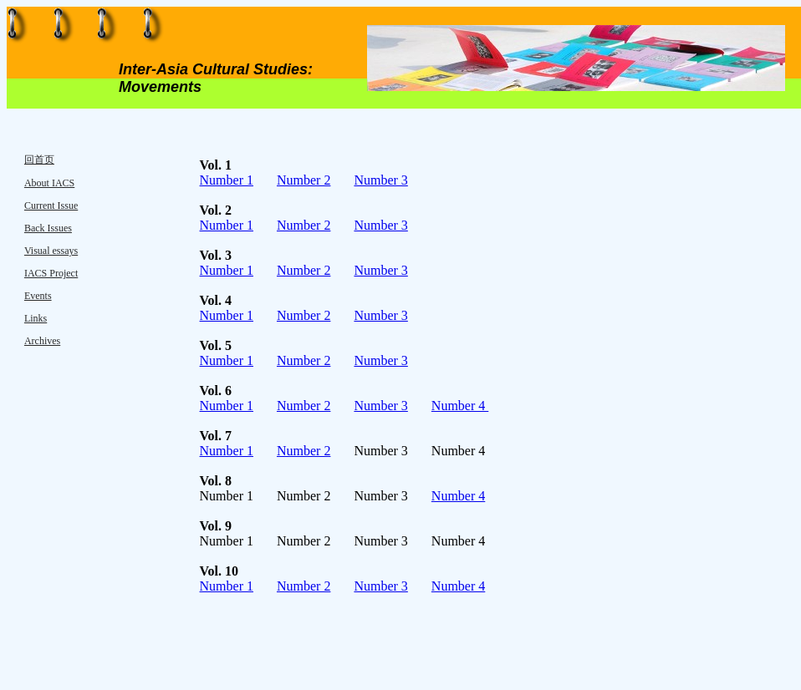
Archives (42, 341)
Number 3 (380, 180)
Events (38, 296)
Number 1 (226, 180)
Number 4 (459, 405)
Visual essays (51, 250)
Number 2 (303, 180)
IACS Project (51, 273)
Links (35, 318)
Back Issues (48, 228)
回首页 (39, 159)
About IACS (49, 183)
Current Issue (51, 205)
